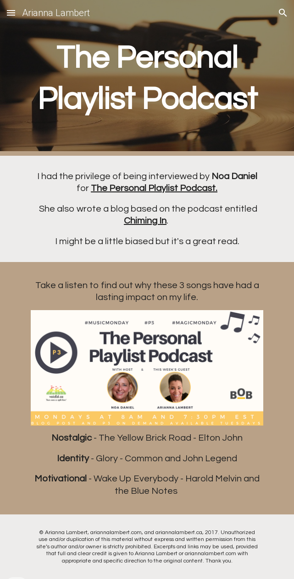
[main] (147, 78)
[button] (11, 12)
